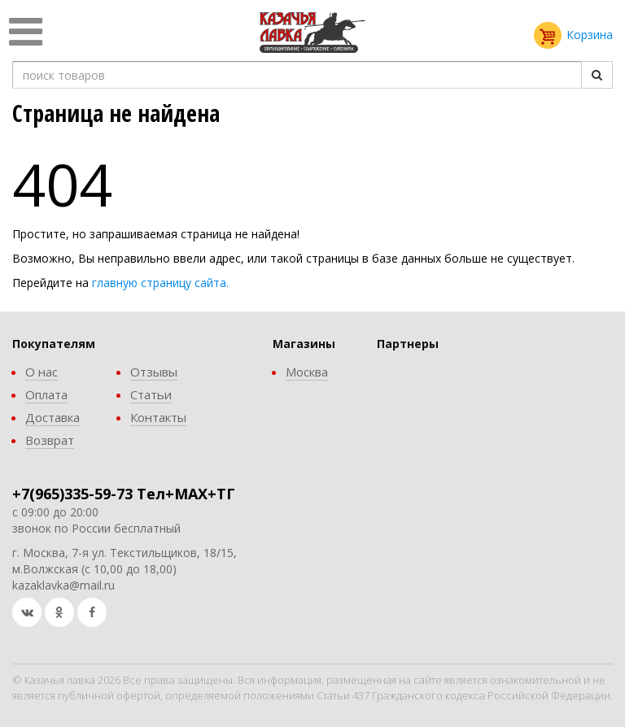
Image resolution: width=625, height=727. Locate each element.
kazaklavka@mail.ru (63, 585)
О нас (41, 372)
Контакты (158, 417)
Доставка (52, 417)
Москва (307, 372)
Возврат (49, 440)
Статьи (151, 394)
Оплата (46, 394)
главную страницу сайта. (160, 282)
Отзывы (153, 372)
